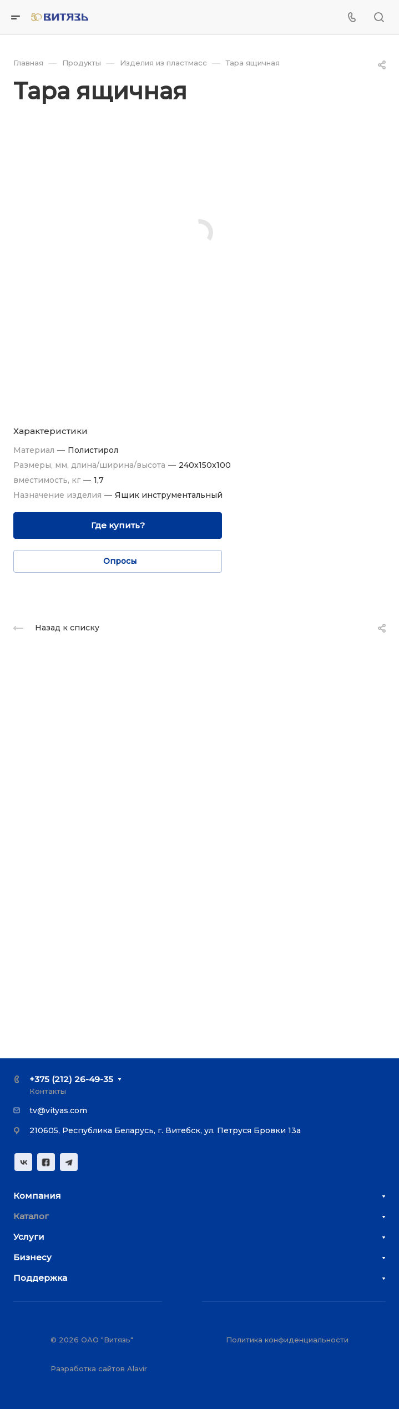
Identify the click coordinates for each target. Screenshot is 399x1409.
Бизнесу (32, 1257)
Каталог (31, 1216)
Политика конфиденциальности (287, 1339)
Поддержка (40, 1277)
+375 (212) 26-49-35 (71, 1079)
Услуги (28, 1236)
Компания (37, 1195)
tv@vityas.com (58, 1110)
